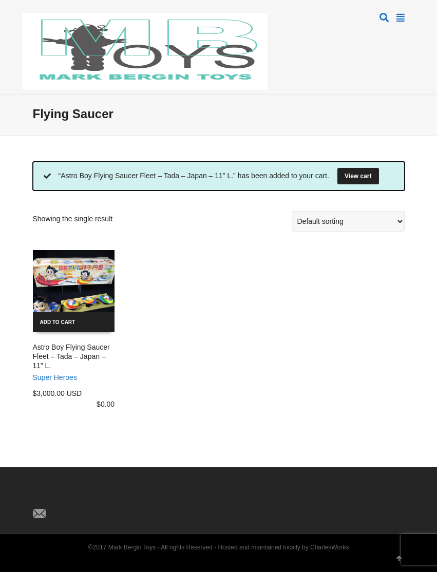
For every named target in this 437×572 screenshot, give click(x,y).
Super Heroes (55, 377)
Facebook (63, 496)
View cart (358, 176)
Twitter (41, 496)
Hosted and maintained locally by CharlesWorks (283, 547)
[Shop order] (348, 221)
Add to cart (57, 322)
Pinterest (86, 496)
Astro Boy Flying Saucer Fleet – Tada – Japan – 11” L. (71, 356)
